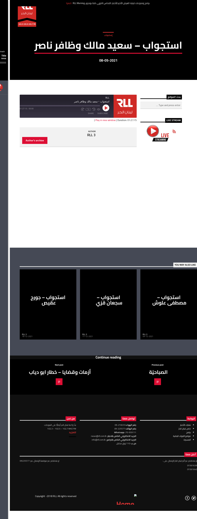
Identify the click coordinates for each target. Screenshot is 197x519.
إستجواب (98, 63)
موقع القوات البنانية (172, 516)
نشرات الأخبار (175, 505)
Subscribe (93, 193)
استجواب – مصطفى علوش (160, 380)
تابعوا (59, 3)
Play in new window (95, 200)
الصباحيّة (148, 452)
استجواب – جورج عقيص (38, 380)
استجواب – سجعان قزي (99, 380)
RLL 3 (81, 215)
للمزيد (62, 512)
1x (78, 190)
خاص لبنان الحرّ (175, 509)
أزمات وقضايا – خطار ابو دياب (50, 452)
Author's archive (25, 220)
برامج (178, 513)
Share (81, 193)
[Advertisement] (151, 275)
